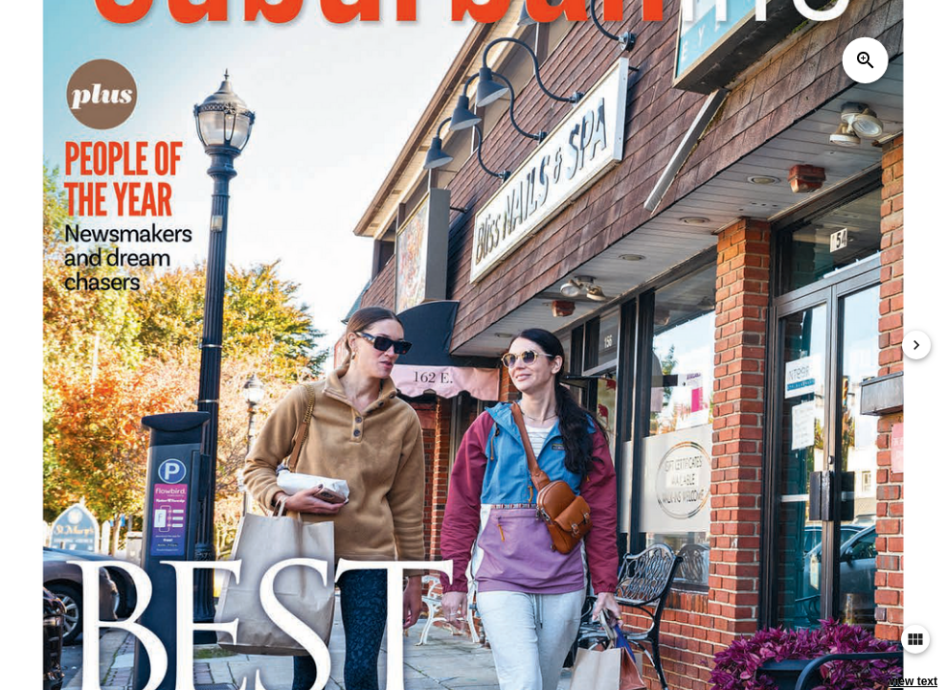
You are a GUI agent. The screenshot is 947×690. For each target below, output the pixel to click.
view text (913, 681)
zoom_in (865, 60)
